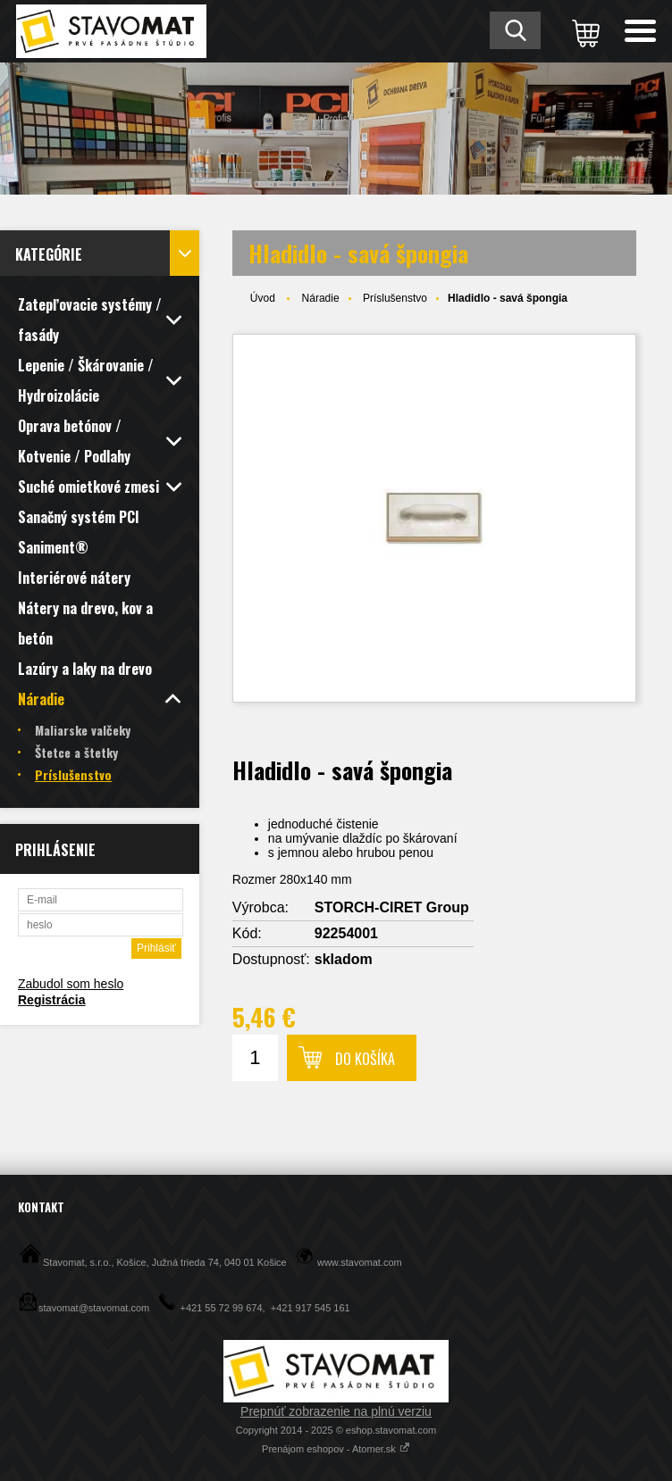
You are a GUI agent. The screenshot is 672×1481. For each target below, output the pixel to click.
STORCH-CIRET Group (392, 907)
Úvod (262, 298)
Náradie (321, 298)
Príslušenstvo (395, 298)
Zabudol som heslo (70, 984)
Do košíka (365, 1058)
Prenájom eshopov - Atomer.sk (336, 1449)
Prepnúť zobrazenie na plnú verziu (336, 1411)
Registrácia (51, 1000)
